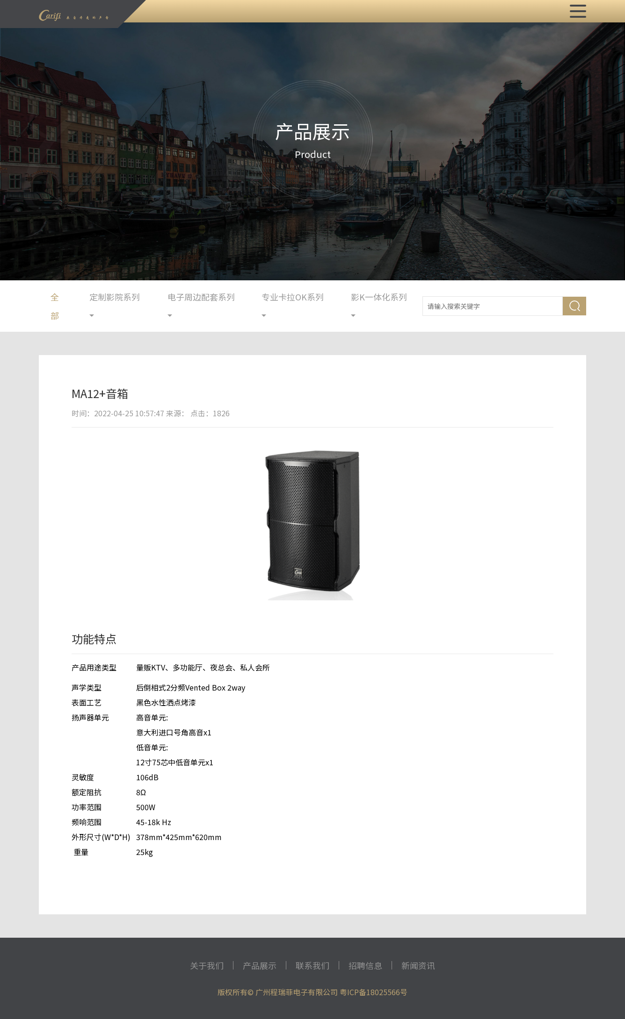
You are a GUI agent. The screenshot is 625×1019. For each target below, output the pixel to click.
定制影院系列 (114, 305)
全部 (55, 306)
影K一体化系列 (379, 305)
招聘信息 (365, 965)
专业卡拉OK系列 (293, 305)
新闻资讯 (418, 965)
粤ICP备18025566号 (373, 992)
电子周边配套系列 (201, 305)
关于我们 (207, 965)
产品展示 (259, 965)
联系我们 (312, 965)
